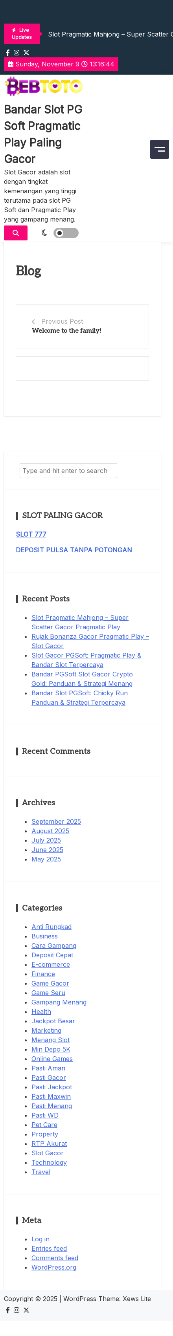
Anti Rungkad (51, 927)
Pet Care (44, 1125)
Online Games (52, 1059)
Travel (40, 1172)
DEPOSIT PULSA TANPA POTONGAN (74, 550)
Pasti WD (45, 1115)
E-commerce (50, 964)
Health (41, 1011)
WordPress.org (53, 1267)
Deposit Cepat (52, 955)
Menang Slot (50, 1040)
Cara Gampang (53, 945)
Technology (49, 1162)
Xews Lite (137, 1299)
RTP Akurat (49, 1143)
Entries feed (49, 1248)
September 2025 (56, 821)
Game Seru (48, 993)
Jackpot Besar (53, 1021)
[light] (55, 233)
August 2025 (50, 831)
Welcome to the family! (66, 331)
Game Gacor (50, 983)
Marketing (46, 1030)
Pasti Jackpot (51, 1087)
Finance (43, 974)
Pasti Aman (48, 1068)
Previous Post (62, 321)
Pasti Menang (51, 1106)
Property (44, 1134)
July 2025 (46, 840)
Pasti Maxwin (51, 1096)
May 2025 (46, 859)
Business (44, 936)
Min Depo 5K (50, 1049)
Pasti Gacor (48, 1077)
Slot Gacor (47, 1153)
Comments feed (54, 1258)
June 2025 (47, 850)
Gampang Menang (58, 1002)
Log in (40, 1239)
